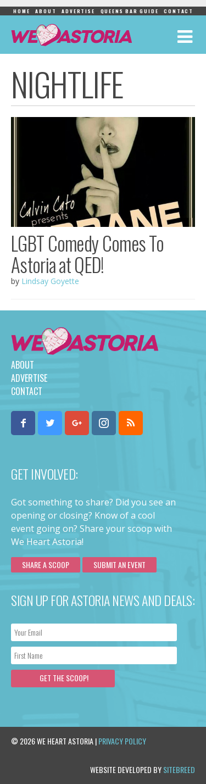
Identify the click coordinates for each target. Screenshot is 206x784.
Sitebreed (179, 769)
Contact (178, 11)
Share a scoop (45, 564)
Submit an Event (119, 564)
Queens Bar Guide (130, 11)
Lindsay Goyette (50, 281)
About (45, 11)
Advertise (78, 11)
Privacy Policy (122, 741)
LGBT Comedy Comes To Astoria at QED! (87, 254)
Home (21, 11)
